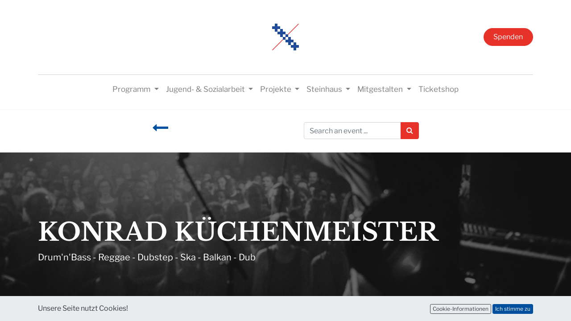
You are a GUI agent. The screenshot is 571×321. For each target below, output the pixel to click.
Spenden (508, 37)
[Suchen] (410, 130)
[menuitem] (438, 89)
